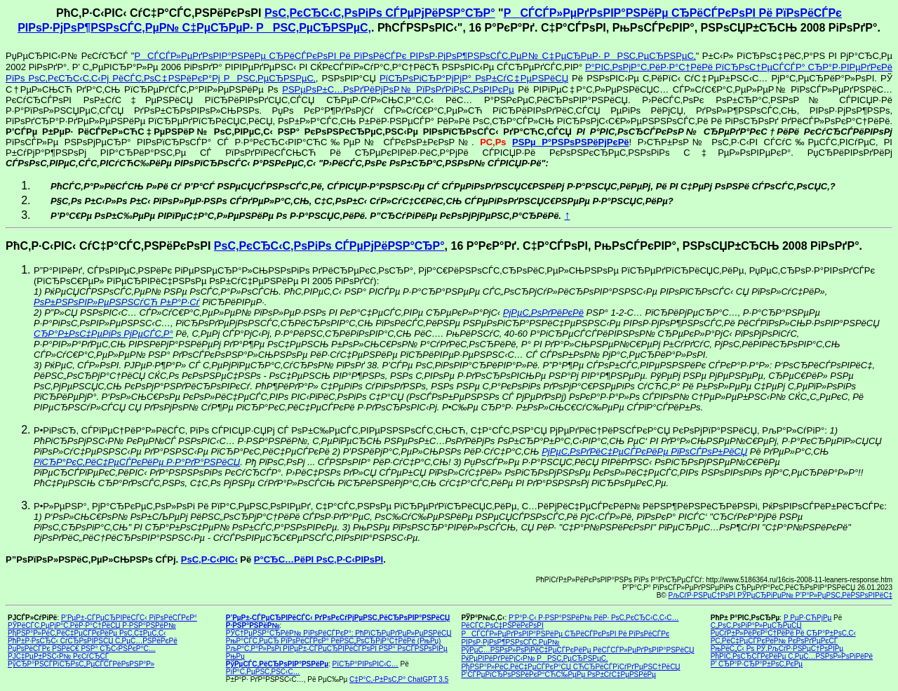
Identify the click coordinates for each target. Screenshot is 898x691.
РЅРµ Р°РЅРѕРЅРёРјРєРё (570, 142)
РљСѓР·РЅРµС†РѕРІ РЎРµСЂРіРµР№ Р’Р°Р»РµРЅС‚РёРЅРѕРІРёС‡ (780, 595)
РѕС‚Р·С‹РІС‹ (209, 559)
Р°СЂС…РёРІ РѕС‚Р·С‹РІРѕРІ (318, 559)
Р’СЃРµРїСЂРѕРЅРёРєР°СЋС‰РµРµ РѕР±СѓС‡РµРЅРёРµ (558, 674)
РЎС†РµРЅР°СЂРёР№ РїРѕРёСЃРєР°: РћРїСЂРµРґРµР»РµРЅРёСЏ (339, 633)
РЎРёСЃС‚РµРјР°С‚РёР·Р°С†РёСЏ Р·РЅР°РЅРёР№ (92, 625)
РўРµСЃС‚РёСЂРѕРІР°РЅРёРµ (277, 664)
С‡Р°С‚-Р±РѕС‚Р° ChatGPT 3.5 (398, 679)
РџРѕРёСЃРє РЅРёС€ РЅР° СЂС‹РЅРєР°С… (82, 648)
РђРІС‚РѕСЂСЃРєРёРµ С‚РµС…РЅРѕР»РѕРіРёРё (792, 656)
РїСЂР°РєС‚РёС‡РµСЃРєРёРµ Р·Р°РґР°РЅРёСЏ (137, 462)
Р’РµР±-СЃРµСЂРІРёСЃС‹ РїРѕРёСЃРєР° (129, 618)
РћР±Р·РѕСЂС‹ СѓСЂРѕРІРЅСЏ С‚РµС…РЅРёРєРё (92, 641)
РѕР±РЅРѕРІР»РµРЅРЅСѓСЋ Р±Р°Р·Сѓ (117, 302)
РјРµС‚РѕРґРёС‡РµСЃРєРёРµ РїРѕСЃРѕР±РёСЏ (644, 451)
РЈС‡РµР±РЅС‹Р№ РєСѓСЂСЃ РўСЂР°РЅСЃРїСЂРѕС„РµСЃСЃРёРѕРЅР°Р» (81, 660)
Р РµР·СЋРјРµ (807, 618)
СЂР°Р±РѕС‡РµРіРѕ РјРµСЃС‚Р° (103, 333)
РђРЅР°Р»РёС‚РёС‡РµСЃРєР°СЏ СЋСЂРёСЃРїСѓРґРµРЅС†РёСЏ (570, 667)
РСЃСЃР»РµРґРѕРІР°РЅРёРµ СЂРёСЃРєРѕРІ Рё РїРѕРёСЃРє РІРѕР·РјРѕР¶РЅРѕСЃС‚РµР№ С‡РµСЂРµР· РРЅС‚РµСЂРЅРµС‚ (414, 56)
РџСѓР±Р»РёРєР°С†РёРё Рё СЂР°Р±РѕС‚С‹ (783, 633)
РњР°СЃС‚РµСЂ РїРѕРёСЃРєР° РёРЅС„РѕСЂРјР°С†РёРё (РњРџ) (333, 641)
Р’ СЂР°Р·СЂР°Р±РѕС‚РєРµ (757, 664)
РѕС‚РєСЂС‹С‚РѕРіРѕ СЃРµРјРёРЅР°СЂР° (379, 13)
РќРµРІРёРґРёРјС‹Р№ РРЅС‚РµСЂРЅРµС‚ (534, 658)
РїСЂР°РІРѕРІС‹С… (365, 664)
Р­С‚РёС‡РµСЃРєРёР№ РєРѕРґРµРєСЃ (774, 641)
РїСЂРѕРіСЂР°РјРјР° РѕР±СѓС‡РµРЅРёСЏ (474, 78)
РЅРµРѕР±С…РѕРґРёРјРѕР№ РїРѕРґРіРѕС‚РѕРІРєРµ (398, 89)
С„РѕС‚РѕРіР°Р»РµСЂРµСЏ (756, 625)
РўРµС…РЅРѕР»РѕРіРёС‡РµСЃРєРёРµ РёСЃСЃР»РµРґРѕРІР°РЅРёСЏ (577, 650)
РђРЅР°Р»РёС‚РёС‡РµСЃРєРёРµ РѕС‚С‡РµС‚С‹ (87, 633)
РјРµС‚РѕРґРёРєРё (543, 312)
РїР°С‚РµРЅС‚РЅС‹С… (263, 672)
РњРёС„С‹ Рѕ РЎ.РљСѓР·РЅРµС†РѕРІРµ (777, 648)
